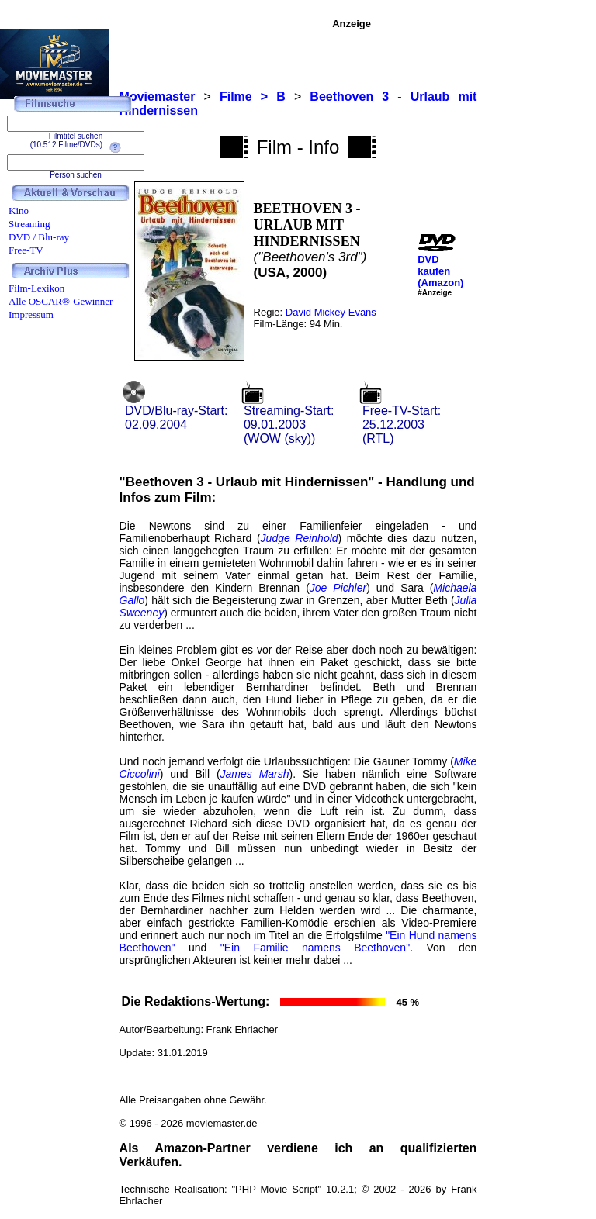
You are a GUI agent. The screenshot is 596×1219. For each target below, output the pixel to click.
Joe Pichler (338, 588)
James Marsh (254, 774)
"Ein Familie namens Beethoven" (315, 947)
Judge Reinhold (299, 538)
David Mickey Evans (331, 312)
